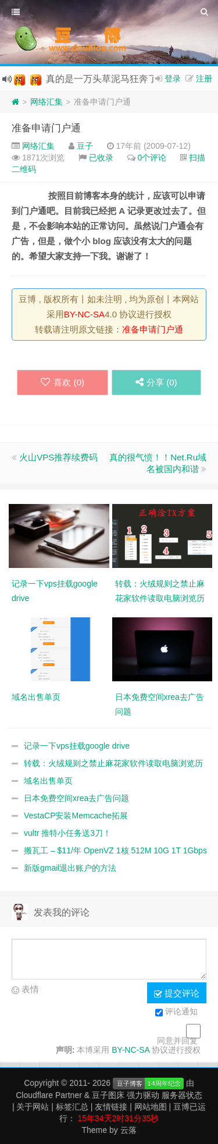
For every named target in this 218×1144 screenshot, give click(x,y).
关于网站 (32, 1106)
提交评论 (176, 993)
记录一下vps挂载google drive (77, 745)
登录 (173, 78)
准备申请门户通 (46, 128)
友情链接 (111, 1106)
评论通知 (176, 1012)
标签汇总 (72, 1106)
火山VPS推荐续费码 (58, 457)
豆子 (85, 146)
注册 (204, 78)
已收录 (101, 157)
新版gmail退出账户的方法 (70, 868)
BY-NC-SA (84, 314)
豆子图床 (108, 1095)
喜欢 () (62, 382)
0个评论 (152, 157)
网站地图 (150, 1106)
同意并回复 (177, 1040)
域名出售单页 (48, 780)
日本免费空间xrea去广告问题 (76, 798)
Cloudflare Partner (49, 1095)
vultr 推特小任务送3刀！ (67, 833)
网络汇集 (46, 101)
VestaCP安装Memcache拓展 (76, 815)
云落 (128, 1130)
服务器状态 (182, 1095)
